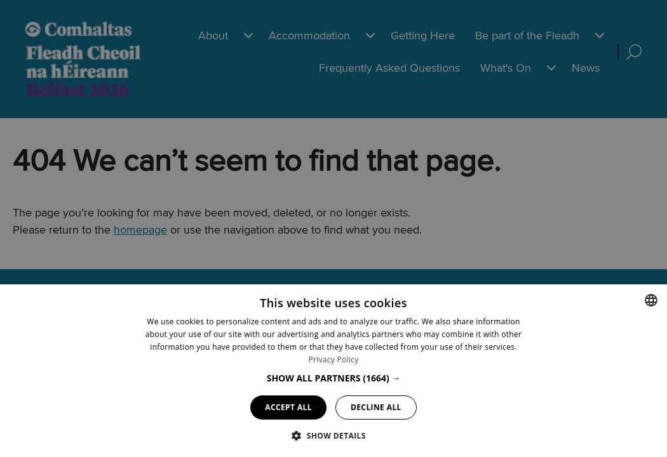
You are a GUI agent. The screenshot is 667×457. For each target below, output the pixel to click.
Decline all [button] (376, 407)
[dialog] (333, 370)
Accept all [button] (288, 407)
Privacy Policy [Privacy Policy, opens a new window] (333, 359)
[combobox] (651, 300)
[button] (334, 378)
